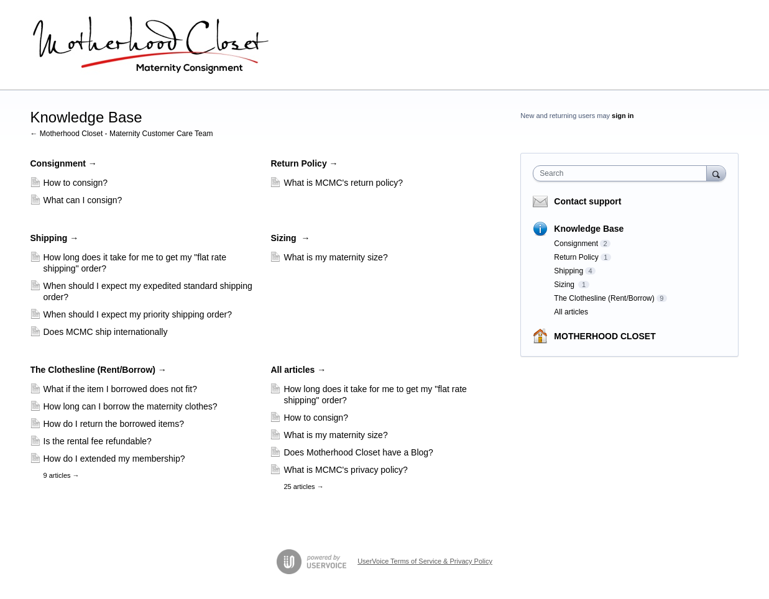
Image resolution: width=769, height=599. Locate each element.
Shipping (54, 238)
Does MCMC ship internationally (106, 332)
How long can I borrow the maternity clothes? (131, 406)
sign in (622, 115)
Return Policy (304, 163)
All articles (298, 370)
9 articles (62, 475)
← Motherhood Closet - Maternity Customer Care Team (121, 133)
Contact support (587, 201)
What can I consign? (83, 200)
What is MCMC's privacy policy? (345, 470)
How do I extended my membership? (114, 459)
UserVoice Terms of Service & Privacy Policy (424, 561)
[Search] (716, 173)
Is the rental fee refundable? (98, 441)
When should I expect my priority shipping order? (138, 314)
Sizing (290, 238)
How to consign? (76, 183)
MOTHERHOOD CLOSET (604, 336)
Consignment (63, 163)
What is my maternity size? (335, 257)
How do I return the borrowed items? (114, 424)
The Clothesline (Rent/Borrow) (98, 370)
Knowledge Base (589, 229)
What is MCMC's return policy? (343, 183)
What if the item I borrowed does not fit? (120, 389)
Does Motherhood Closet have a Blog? (358, 452)
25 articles (303, 486)
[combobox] (622, 173)
